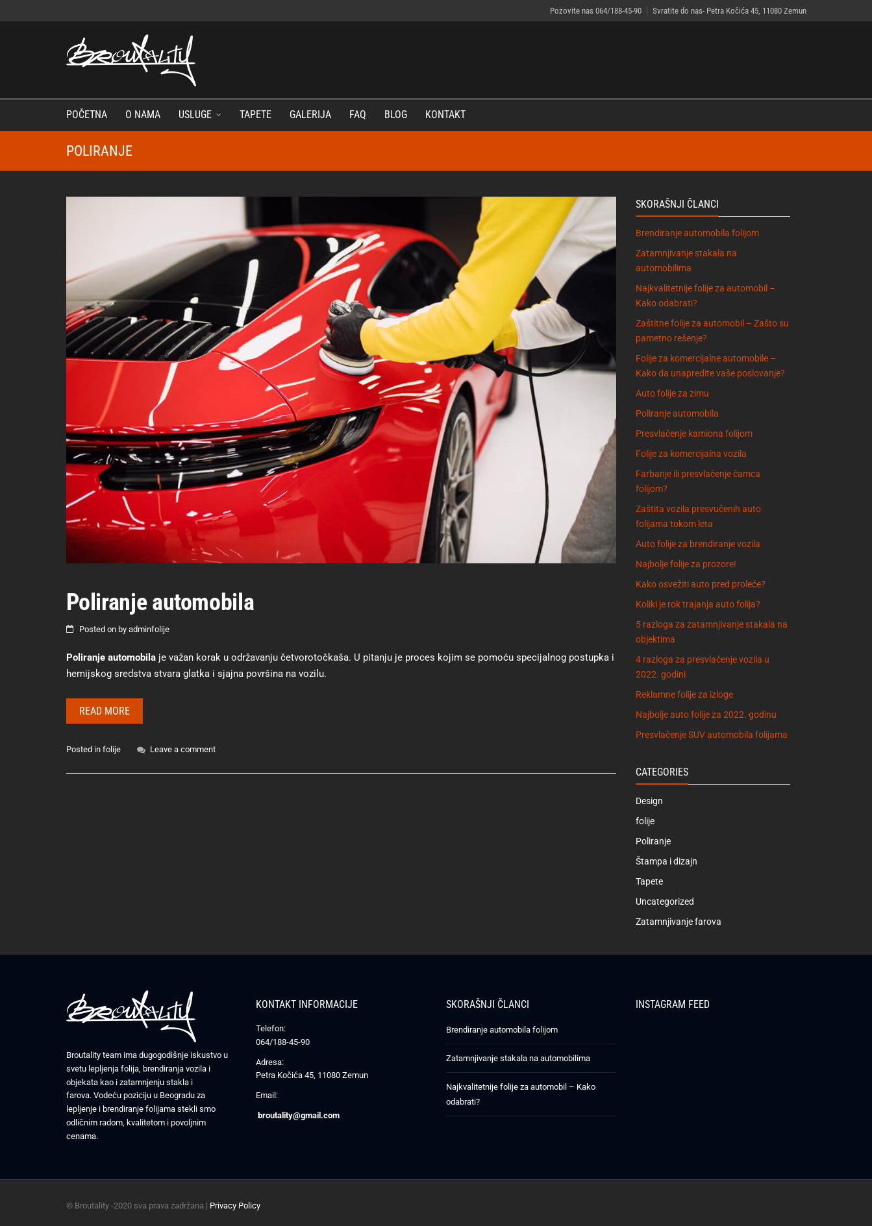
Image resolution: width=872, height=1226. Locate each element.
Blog (395, 114)
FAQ (357, 114)
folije (112, 749)
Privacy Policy (235, 1205)
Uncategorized (665, 901)
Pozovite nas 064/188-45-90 (596, 11)
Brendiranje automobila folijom (697, 233)
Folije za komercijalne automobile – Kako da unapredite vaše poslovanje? (710, 365)
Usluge (195, 114)
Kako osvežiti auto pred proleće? (701, 584)
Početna (86, 114)
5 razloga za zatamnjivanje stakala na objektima (712, 631)
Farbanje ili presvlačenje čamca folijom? (698, 481)
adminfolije (149, 629)
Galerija (310, 114)
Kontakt (445, 114)
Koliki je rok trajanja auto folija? (698, 604)
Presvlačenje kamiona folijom (694, 433)
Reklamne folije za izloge (684, 694)
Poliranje (653, 841)
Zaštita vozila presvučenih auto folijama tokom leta (698, 516)
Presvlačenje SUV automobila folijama (712, 734)
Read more (104, 711)
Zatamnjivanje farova (678, 921)
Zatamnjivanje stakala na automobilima (686, 260)
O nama (142, 114)
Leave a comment (183, 749)
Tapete (255, 114)
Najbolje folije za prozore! (686, 564)
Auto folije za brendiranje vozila (698, 544)
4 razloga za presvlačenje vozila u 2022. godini (702, 667)
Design (649, 801)
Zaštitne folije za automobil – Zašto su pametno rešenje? (712, 330)
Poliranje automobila (160, 602)
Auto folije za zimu (672, 393)
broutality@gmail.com (299, 1115)
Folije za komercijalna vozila (691, 453)
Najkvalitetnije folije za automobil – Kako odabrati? (705, 295)
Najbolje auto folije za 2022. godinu (706, 714)
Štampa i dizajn (666, 861)
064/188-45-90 (283, 1042)
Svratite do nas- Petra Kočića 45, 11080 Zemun (729, 11)
